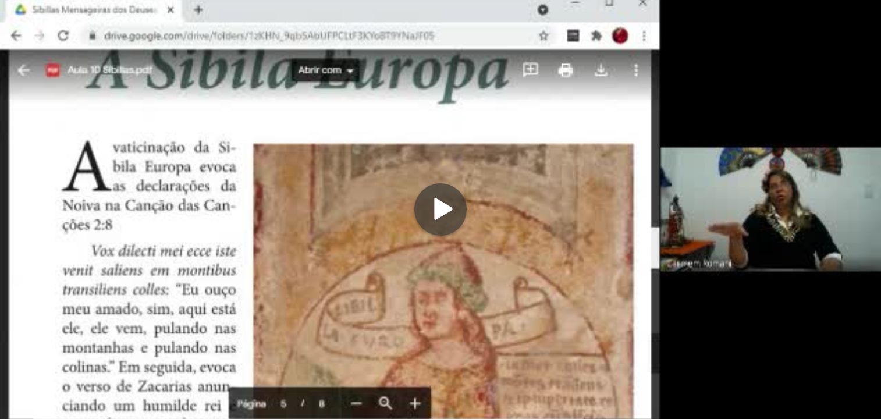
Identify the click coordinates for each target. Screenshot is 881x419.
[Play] (440, 209)
